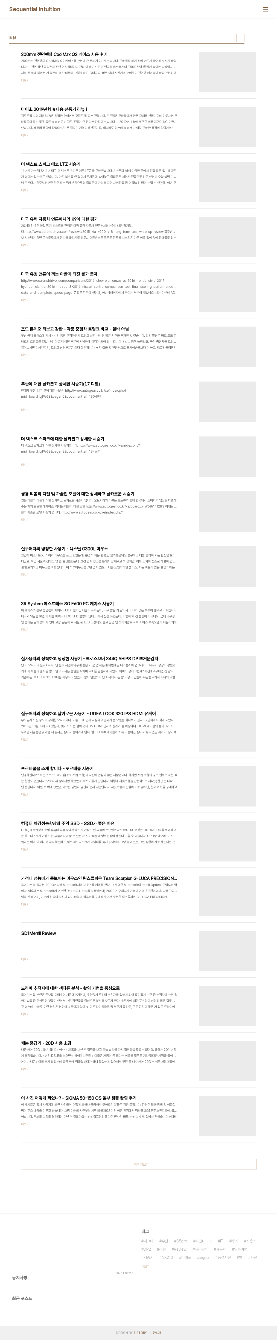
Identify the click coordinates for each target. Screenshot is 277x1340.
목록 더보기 (141, 1164)
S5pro (181, 1241)
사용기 (251, 1241)
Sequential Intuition (34, 9)
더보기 (145, 1266)
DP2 (147, 1249)
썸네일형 (231, 38)
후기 (235, 1241)
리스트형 (240, 38)
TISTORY (140, 1333)
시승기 (148, 1257)
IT (221, 1241)
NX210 (167, 1257)
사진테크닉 (204, 1241)
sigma (204, 1257)
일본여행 (240, 1249)
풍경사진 (224, 1257)
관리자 (157, 1333)
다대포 (186, 1257)
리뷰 (162, 1249)
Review (180, 1249)
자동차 (221, 1249)
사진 (253, 1257)
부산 (165, 1241)
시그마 (148, 1241)
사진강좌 (201, 1249)
